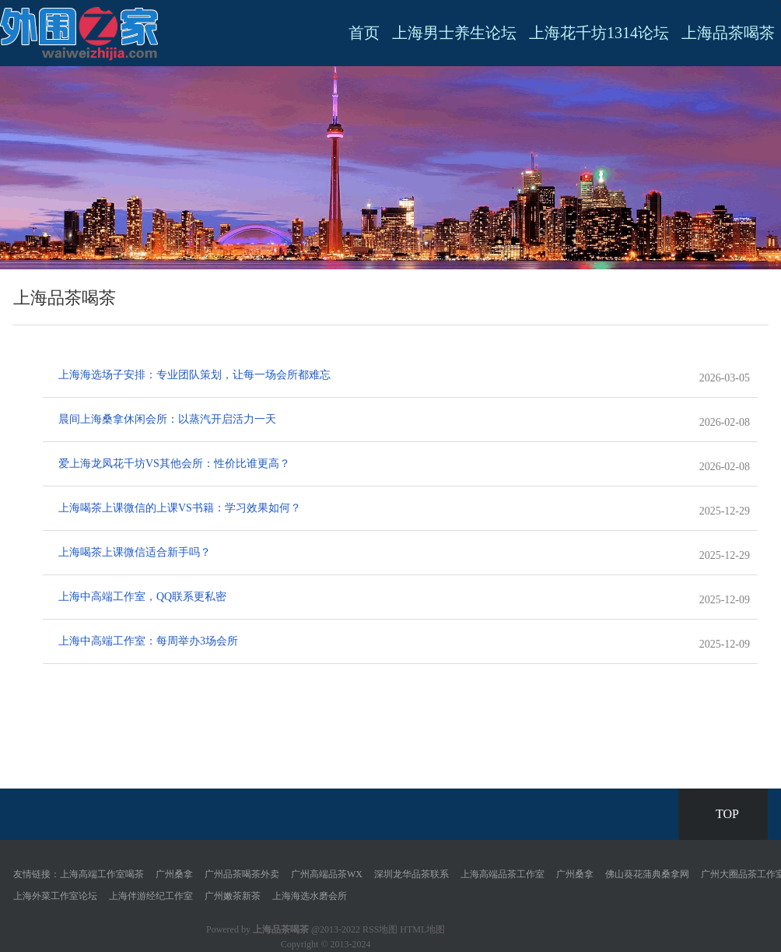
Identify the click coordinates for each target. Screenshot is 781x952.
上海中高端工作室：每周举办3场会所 (148, 641)
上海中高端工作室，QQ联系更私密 (142, 596)
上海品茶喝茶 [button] (728, 32)
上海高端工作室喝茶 (102, 874)
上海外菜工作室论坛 (55, 896)
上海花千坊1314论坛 (599, 32)
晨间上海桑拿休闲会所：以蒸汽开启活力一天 (167, 419)
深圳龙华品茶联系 (411, 874)
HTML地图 (422, 929)
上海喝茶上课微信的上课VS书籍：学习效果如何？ (179, 508)
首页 (364, 32)
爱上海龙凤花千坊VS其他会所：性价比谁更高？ (174, 463)
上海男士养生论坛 (454, 32)
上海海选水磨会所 (309, 896)
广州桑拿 (174, 874)
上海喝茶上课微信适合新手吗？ (134, 552)
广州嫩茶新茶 (233, 896)
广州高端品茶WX (326, 874)
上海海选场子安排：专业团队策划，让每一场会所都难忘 (194, 375)
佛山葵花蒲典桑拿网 (647, 874)
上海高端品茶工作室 (503, 874)
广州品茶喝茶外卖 (242, 874)
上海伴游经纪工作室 (151, 896)
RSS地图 (380, 929)
